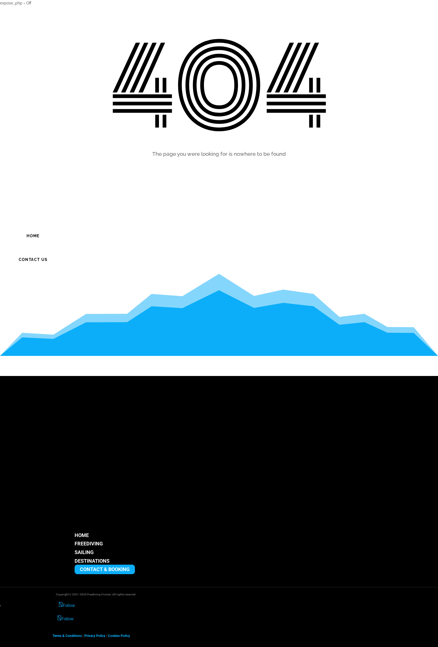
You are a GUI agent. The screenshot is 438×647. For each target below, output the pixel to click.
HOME (82, 535)
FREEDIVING (89, 544)
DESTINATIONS (92, 561)
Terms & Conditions (67, 636)
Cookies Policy (119, 636)
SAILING (84, 552)
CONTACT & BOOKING (105, 569)
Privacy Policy (94, 636)
